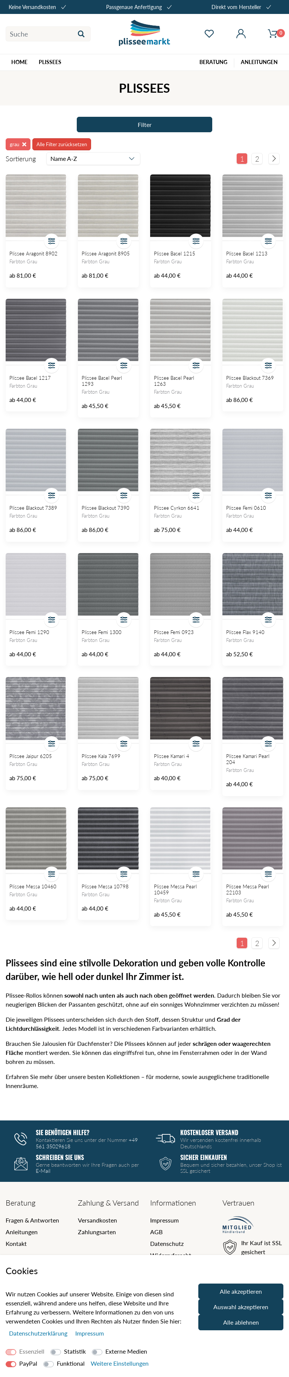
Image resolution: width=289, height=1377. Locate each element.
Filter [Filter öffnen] (145, 124)
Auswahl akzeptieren (240, 1306)
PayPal (28, 1363)
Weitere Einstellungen (120, 1363)
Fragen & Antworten (32, 1220)
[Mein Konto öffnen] (241, 33)
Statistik (75, 1351)
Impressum (164, 1220)
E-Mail (43, 1171)
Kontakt (16, 1243)
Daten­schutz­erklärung (39, 1333)
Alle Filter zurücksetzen (62, 144)
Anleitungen (22, 1231)
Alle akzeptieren (241, 1291)
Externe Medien (126, 1351)
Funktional (71, 1363)
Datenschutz (167, 1243)
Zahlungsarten (97, 1231)
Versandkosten (97, 1220)
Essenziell (31, 1351)
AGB (156, 1231)
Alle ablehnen (241, 1322)
